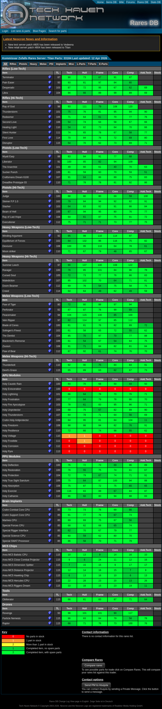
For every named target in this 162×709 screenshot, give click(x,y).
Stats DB (156, 2)
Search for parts (58, 31)
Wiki (121, 2)
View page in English (79, 701)
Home (100, 2)
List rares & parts (20, 31)
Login (5, 31)
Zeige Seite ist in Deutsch (101, 701)
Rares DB (142, 2)
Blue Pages (39, 31)
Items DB (111, 2)
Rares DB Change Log (59, 701)
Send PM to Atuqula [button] (96, 685)
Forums (130, 2)
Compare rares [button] (93, 665)
